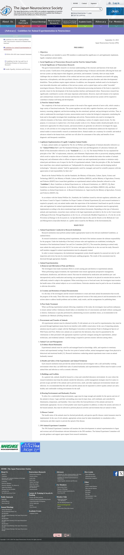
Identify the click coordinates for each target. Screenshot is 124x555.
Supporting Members (7, 487)
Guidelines (4, 476)
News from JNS (5, 503)
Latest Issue (32, 478)
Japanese (94, 3)
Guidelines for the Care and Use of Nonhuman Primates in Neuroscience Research (16, 63)
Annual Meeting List (7, 509)
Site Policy (88, 490)
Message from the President (8, 489)
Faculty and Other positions (36, 497)
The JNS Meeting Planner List (9, 511)
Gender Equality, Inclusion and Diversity (17, 69)
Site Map (87, 494)
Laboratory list (5, 491)
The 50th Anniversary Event (8, 493)
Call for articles (89, 498)
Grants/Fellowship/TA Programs (37, 501)
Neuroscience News (62, 487)
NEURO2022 (5, 523)
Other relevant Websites (91, 488)
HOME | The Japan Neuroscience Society (16, 469)
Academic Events (34, 513)
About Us (4, 474)
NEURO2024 (5, 518)
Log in (59, 506)
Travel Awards (33, 507)
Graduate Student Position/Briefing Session (40, 499)
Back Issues (32, 480)
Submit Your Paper (34, 482)
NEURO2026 (5, 513)
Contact (84, 3)
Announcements (33, 489)
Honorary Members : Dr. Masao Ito (10, 485)
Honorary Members (6, 483)
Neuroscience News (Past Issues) (65, 508)
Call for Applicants (34, 503)
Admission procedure (90, 476)
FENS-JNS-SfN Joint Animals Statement (18, 54)
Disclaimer (88, 492)
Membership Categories (91, 478)
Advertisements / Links (91, 496)
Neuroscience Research (35, 474)
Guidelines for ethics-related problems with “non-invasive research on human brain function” (17, 41)
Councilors (4, 481)
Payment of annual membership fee (66, 491)
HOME (75, 3)
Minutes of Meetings (62, 489)
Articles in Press (34, 476)
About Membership (90, 474)
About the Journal (34, 484)
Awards (31, 505)
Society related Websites (91, 486)
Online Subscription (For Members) (34, 486)
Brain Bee (4, 499)
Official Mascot (5, 501)
